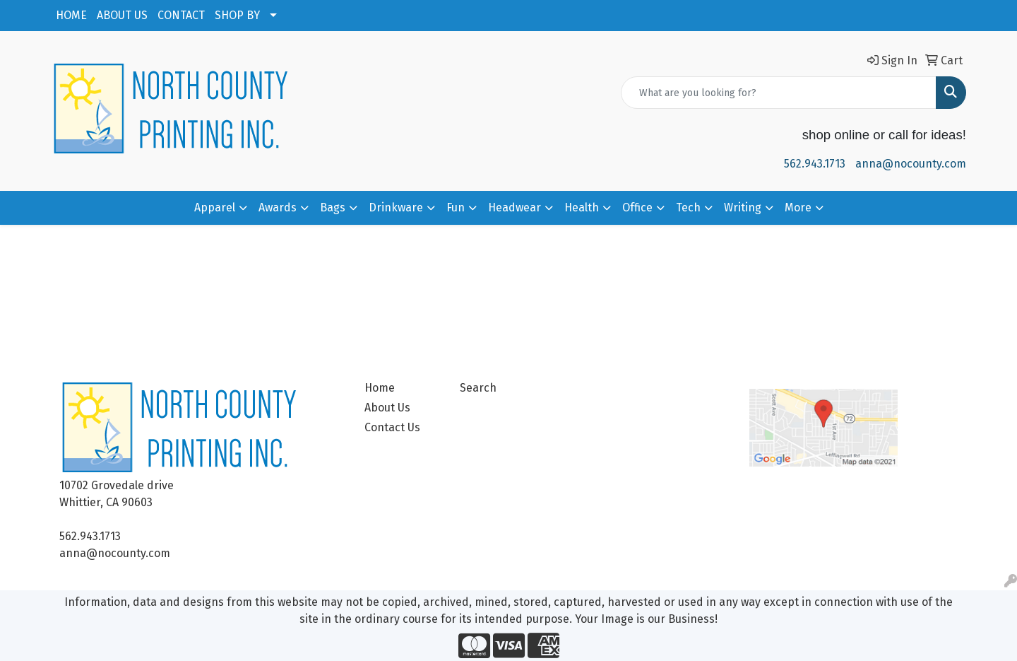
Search (478, 387)
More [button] (798, 207)
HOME (71, 15)
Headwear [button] (514, 207)
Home (379, 387)
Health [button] (581, 207)
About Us (387, 407)
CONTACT (181, 15)
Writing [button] (742, 207)
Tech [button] (688, 207)
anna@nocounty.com (910, 163)
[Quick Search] (778, 92)
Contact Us (392, 427)
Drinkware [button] (396, 207)
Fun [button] (455, 207)
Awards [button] (277, 207)
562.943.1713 (814, 163)
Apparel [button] (214, 207)
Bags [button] (332, 207)
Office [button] (637, 207)
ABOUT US (122, 15)
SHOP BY (237, 15)
